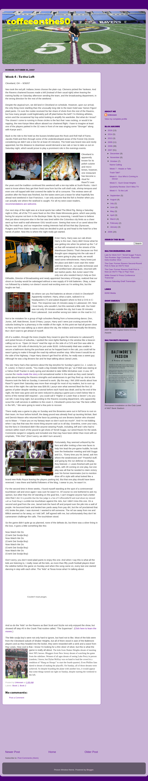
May (112, 211)
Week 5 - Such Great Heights (123, 183)
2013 (110, 138)
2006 (110, 232)
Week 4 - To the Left (119, 190)
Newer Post (12, 751)
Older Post (91, 751)
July (112, 203)
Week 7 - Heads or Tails (120, 169)
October (114, 161)
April (112, 215)
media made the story (27, 374)
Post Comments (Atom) (28, 758)
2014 (110, 134)
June (112, 207)
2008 (110, 146)
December (115, 153)
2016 (110, 130)
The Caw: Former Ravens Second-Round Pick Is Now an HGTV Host (123, 264)
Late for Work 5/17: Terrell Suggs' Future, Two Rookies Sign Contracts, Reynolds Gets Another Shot (123, 257)
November (115, 157)
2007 (110, 150)
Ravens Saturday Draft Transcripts (120, 281)
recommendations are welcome (20, 204)
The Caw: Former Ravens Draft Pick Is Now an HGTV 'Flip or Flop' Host (122, 270)
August (113, 199)
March (113, 219)
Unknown (112, 115)
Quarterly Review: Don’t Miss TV (124, 187)
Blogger (90, 770)
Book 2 (23, 685)
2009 (110, 142)
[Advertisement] (51, 727)
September (115, 195)
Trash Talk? (115, 172)
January (114, 227)
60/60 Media (110, 293)
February (114, 223)
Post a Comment (16, 698)
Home (52, 751)
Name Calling (116, 165)
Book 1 (15, 685)
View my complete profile (116, 119)
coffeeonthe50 (39, 20)
